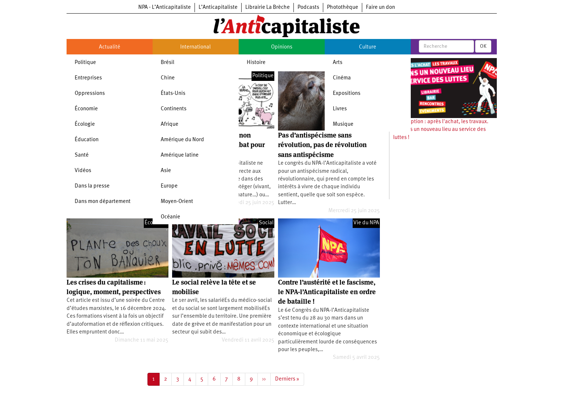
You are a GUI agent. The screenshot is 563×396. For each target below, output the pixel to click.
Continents (173, 109)
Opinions (281, 47)
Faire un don (380, 7)
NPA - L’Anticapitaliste (164, 7)
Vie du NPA (366, 223)
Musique (343, 124)
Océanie (170, 217)
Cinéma (342, 78)
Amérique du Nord (182, 140)
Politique (85, 62)
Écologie (85, 124)
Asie (166, 171)
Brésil (167, 62)
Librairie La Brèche (267, 7)
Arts (337, 62)
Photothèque (342, 7)
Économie (86, 109)
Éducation (87, 140)
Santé (82, 155)
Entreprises (88, 78)
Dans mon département (103, 201)
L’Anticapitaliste (218, 7)
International (195, 47)
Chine (168, 78)
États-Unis (173, 93)
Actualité (109, 47)
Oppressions (90, 93)
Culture (367, 47)
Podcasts (308, 7)
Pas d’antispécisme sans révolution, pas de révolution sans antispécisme (322, 145)
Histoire (256, 62)
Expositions (346, 93)
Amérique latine (180, 155)
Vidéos (83, 171)
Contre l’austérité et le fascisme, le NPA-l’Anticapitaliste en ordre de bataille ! (327, 292)
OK (483, 46)
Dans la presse (92, 186)
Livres (340, 109)
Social (266, 223)
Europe (169, 186)
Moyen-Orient (177, 201)
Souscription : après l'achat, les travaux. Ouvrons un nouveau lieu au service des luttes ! (440, 129)
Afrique (169, 124)
